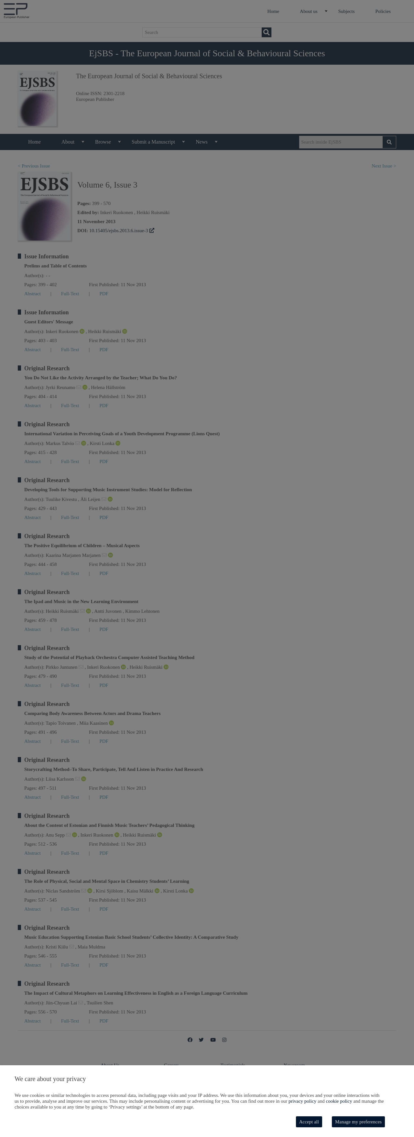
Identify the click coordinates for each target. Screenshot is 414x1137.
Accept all (309, 1121)
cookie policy (339, 1101)
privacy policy (302, 1101)
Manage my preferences (358, 1121)
